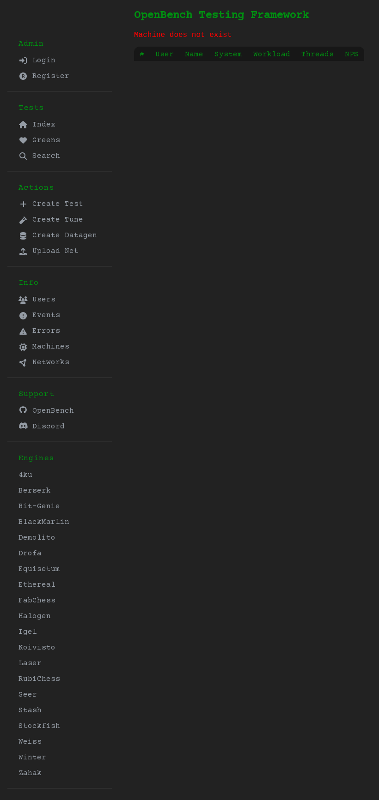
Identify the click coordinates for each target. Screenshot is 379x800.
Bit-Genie (39, 506)
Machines (43, 347)
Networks (43, 362)
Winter (32, 757)
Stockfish (39, 726)
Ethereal (36, 585)
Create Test (50, 204)
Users (36, 299)
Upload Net (48, 251)
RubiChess (39, 679)
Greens (39, 140)
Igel (27, 632)
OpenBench (46, 410)
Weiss (30, 742)
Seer (27, 695)
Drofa (30, 553)
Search (39, 156)
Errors (39, 331)
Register (43, 76)
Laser (30, 663)
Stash (30, 710)
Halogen (34, 616)
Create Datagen (57, 235)
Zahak (30, 773)
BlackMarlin (43, 522)
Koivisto (36, 648)
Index (36, 124)
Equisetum (39, 569)
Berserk (34, 491)
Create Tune (50, 220)
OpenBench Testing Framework (221, 15)
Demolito (36, 538)
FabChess (36, 600)
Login (36, 60)
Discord (41, 426)
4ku (25, 475)
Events (39, 315)
